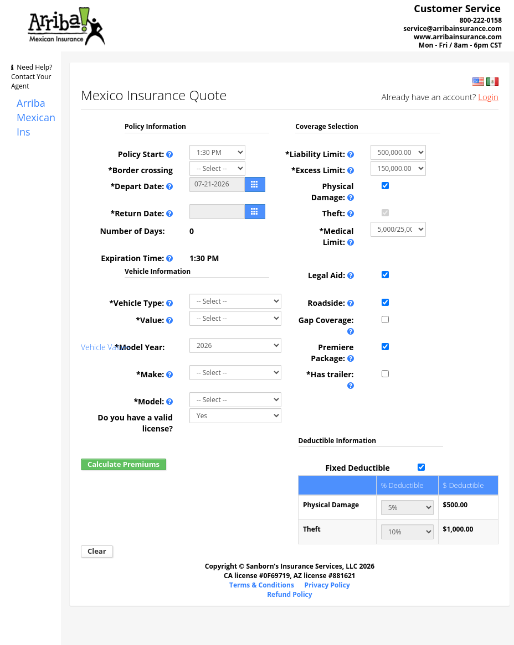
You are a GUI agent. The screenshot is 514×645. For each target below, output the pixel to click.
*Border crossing (140, 170)
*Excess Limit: (322, 170)
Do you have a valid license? (135, 423)
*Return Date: (142, 213)
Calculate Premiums (124, 464)
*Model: (153, 401)
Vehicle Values (105, 347)
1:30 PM (204, 258)
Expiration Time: (137, 258)
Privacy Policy (327, 585)
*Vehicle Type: (141, 303)
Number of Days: (136, 231)
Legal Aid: (331, 275)
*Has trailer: (329, 380)
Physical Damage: (332, 192)
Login (488, 96)
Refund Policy (289, 594)
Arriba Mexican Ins (36, 117)
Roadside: (330, 303)
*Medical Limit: (336, 237)
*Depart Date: (141, 186)
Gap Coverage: (326, 326)
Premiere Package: (332, 353)
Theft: (338, 213)
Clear (97, 551)
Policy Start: (145, 154)
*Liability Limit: (319, 154)
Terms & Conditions (261, 585)
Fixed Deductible (357, 467)
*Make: (154, 374)
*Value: (154, 320)
